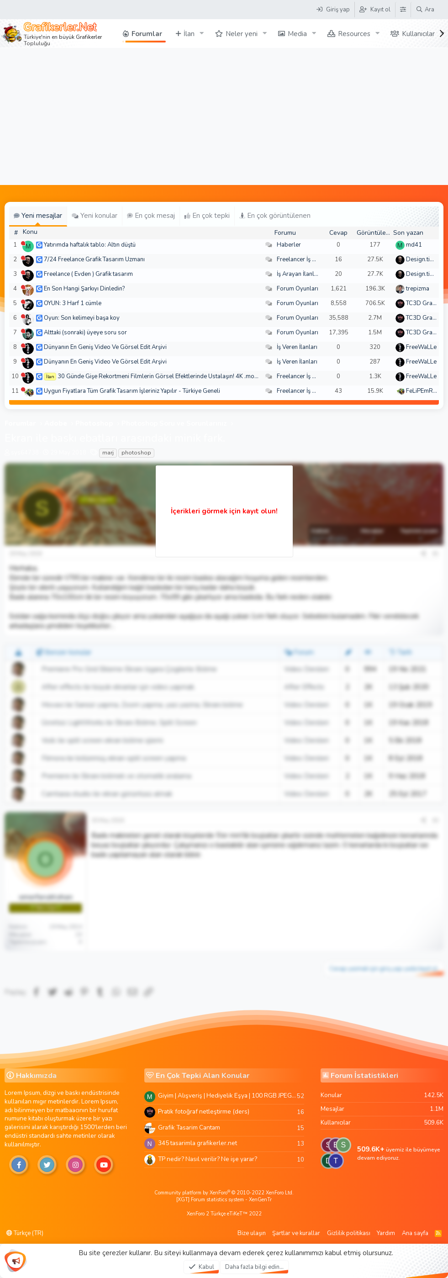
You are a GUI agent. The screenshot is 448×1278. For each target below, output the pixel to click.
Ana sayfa (415, 1233)
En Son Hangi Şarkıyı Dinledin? (84, 289)
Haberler (289, 245)
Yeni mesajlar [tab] (38, 215)
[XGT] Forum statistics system (224, 1199)
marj (108, 452)
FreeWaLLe (421, 347)
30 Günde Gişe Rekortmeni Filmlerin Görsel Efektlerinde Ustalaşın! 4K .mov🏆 (161, 376)
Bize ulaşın (251, 1233)
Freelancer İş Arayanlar (307, 259)
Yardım (386, 1233)
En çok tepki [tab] (207, 215)
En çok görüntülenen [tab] (275, 215)
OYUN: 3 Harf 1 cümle (72, 303)
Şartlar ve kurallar (296, 1233)
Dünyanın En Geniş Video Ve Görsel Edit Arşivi (105, 347)
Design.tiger (422, 259)
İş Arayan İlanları (299, 274)
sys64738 (25, 453)
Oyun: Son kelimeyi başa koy (82, 318)
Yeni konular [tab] (94, 215)
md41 (414, 245)
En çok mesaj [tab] (151, 215)
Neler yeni (242, 33)
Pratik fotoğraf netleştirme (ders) (203, 1111)
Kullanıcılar (418, 33)
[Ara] (425, 9)
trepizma (417, 289)
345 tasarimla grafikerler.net (197, 1143)
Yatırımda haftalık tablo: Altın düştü (90, 245)
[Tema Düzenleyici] (403, 9)
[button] (201, 33)
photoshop (136, 452)
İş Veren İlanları (297, 347)
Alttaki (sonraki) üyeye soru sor (85, 332)
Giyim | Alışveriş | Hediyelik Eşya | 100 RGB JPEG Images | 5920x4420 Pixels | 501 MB (227, 1095)
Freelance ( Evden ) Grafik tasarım (88, 274)
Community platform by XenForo (224, 1192)
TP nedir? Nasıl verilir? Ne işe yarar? (207, 1159)
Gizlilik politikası (348, 1233)
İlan (189, 33)
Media (297, 33)
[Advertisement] (224, 116)
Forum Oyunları (297, 289)
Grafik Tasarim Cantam (189, 1127)
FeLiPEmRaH (423, 391)
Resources (354, 33)
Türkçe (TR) (24, 1233)
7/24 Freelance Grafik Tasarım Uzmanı (94, 259)
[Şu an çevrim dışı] (23, 243)
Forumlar (147, 33)
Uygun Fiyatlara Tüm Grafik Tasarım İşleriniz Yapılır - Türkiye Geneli (132, 391)
